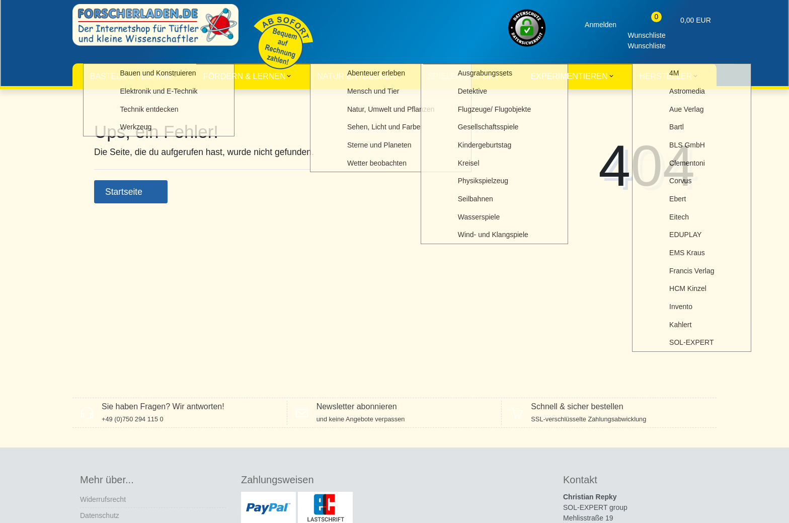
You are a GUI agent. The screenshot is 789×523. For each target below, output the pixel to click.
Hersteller (665, 76)
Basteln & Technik (131, 76)
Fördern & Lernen (244, 76)
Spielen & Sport (463, 76)
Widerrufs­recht (103, 499)
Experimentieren (569, 76)
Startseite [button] (130, 192)
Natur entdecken (356, 76)
